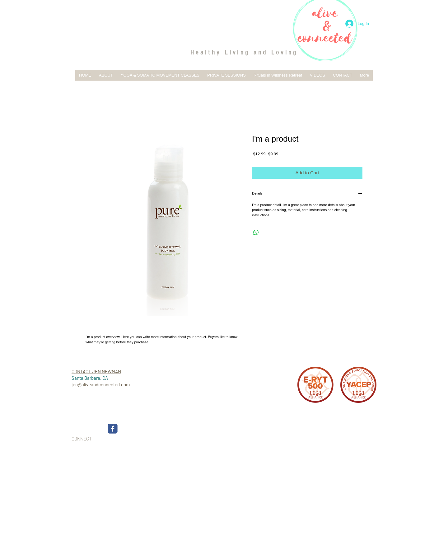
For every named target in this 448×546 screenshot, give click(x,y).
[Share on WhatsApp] (256, 232)
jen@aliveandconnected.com (101, 384)
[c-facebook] (113, 429)
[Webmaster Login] (353, 443)
